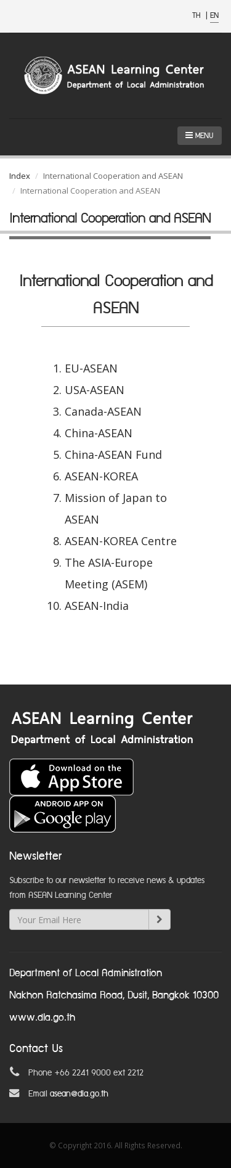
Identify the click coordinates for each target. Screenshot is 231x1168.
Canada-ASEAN (103, 411)
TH (197, 15)
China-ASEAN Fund (113, 454)
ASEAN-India (97, 605)
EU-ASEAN (91, 368)
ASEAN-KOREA (101, 476)
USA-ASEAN (94, 389)
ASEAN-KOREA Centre (121, 540)
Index (19, 175)
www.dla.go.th (42, 1018)
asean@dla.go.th (79, 1094)
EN (214, 15)
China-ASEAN (98, 433)
